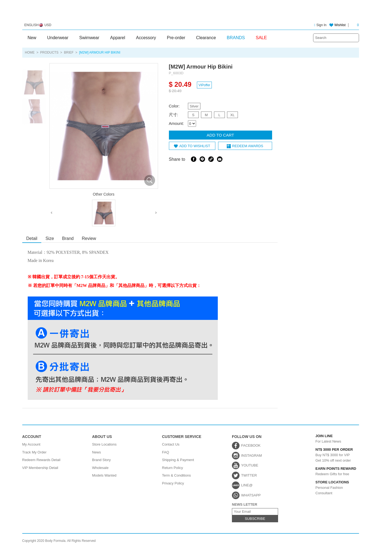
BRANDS (236, 37)
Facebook (193, 159)
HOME (30, 52)
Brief (69, 52)
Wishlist (339, 25)
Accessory (146, 37)
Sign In (320, 25)
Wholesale (100, 468)
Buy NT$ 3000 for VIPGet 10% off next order (330, 454)
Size (49, 238)
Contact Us (171, 444)
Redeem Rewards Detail (41, 460)
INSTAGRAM (251, 455)
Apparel (117, 37)
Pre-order (176, 37)
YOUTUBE (249, 465)
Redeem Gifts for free (330, 471)
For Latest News (330, 438)
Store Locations (104, 444)
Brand (68, 238)
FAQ (165, 452)
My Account (31, 444)
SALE (261, 37)
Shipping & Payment (178, 460)
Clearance (206, 37)
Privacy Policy (173, 483)
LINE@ (247, 485)
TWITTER (249, 475)
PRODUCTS (49, 52)
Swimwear (89, 37)
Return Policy (172, 468)
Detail (31, 238)
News (96, 452)
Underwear (57, 37)
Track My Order (34, 452)
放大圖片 (149, 180)
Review (89, 238)
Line (202, 159)
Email (219, 159)
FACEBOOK (251, 445)
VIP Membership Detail (40, 468)
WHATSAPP (251, 495)
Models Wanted (104, 475)
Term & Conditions (176, 475)
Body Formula (190, 12)
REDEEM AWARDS (247, 146)
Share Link (211, 159)
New (32, 37)
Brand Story (101, 460)
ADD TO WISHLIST (194, 146)
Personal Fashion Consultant (330, 487)
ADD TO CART (220, 135)
